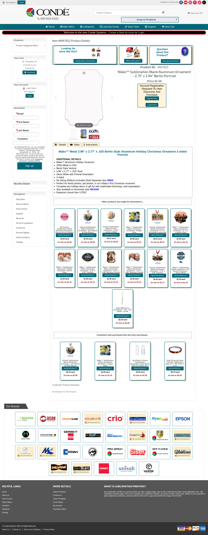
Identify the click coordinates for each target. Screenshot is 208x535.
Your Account (7, 499)
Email (20, 114)
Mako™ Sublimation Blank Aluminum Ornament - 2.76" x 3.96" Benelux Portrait (111, 269)
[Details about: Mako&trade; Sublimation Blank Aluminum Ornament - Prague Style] (134, 235)
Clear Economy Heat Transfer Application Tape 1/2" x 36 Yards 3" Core (174, 363)
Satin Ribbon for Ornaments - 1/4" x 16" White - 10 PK (122, 310)
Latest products (23, 237)
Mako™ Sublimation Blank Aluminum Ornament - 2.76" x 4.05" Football (88, 269)
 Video (75, 144)
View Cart (168, 26)
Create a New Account (121, 32)
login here (152, 105)
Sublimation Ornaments (85, 61)
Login (21, 2)
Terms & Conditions (24, 223)
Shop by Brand (22, 204)
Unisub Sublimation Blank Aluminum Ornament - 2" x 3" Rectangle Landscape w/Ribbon (157, 230)
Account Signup (22, 232)
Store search (21, 209)
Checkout (29, 72)
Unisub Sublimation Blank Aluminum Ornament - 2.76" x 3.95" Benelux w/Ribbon (157, 271)
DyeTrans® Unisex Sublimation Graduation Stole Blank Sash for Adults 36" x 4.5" (140, 363)
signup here (152, 98)
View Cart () (195, 13)
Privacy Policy (49, 530)
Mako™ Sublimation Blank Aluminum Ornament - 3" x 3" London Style (181, 229)
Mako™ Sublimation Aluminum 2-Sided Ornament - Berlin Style (64, 269)
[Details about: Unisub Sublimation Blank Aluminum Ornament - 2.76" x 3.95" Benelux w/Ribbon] (157, 276)
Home (50, 26)
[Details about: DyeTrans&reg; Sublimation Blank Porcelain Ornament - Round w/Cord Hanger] (64, 235)
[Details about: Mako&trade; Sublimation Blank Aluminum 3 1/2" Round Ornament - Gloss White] (181, 276)
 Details (60, 144)
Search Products (59, 492)
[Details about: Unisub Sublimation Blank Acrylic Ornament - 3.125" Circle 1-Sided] (111, 235)
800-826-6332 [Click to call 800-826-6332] (49, 18)
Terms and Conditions (32, 530)
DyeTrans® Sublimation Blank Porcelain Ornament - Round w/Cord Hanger (64, 229)
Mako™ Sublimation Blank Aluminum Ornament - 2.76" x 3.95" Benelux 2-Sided (134, 269)
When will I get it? (133, 61)
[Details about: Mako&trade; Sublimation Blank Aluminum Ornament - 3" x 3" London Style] (181, 235)
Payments (6, 509)
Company (22, 139)
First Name (23, 122)
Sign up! (29, 166)
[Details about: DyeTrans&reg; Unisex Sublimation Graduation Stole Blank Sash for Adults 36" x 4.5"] (140, 368)
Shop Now (20, 199)
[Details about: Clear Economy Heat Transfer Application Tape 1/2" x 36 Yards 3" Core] (175, 368)
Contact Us (20, 228)
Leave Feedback (59, 499)
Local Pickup (58, 502)
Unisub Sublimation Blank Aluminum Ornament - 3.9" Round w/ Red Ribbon (87, 229)
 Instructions (91, 144)
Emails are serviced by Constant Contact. (31, 160)
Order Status (7, 502)
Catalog (19, 242)
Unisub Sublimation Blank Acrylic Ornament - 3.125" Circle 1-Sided (111, 229)
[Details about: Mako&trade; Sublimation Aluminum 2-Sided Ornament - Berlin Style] (64, 275)
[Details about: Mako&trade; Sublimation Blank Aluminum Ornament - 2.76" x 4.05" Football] (88, 275)
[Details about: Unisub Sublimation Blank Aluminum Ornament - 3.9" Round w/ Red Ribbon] (88, 235)
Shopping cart (31, 61)
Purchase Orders (59, 509)
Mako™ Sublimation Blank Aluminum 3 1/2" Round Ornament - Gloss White (180, 270)
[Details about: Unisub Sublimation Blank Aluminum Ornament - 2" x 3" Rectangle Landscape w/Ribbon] (157, 235)
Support (150, 26)
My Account (57, 506)
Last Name (23, 130)
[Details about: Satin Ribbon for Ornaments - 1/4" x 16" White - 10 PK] (122, 316)
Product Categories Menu (27, 45)
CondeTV (5, 506)
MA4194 (94, 189)
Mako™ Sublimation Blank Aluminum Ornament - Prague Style (134, 229)
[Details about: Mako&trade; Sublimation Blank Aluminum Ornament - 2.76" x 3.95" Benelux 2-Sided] (134, 275)
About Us (20, 218)
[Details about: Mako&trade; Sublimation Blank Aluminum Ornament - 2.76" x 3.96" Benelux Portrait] (111, 275)
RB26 (110, 180)
